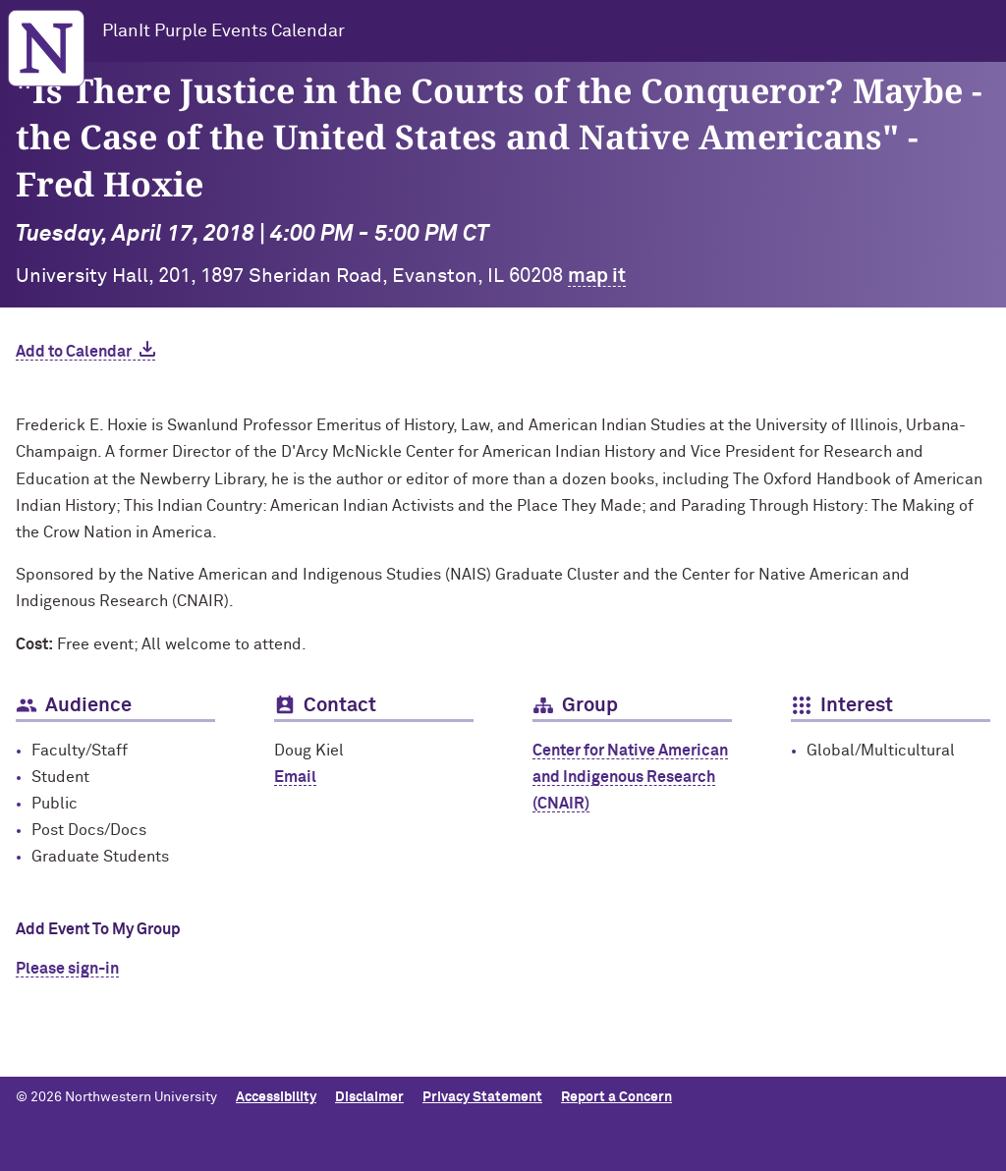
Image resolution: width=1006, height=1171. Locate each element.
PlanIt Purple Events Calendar (223, 31)
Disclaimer (369, 1097)
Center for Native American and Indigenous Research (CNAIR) (630, 777)
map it (597, 276)
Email (295, 777)
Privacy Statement (482, 1097)
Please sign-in (67, 968)
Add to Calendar (74, 352)
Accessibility (276, 1097)
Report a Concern (616, 1097)
